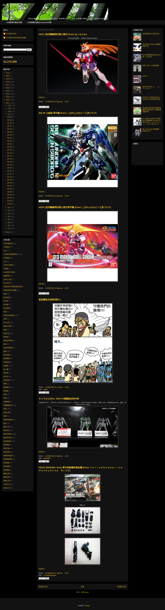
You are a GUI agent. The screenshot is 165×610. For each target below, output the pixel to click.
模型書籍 (7, 445)
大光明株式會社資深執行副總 (16, 37)
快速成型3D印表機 (10, 290)
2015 (8, 91)
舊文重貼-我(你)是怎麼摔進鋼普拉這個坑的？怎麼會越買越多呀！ (151, 109)
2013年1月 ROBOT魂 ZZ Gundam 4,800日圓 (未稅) (151, 98)
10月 (9, 111)
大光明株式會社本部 (14, 22)
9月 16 (9, 159)
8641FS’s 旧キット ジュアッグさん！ (151, 87)
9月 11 (9, 174)
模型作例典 (7, 434)
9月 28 (9, 123)
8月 (9, 207)
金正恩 (6, 301)
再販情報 (7, 276)
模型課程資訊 (8, 455)
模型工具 (7, 427)
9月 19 (9, 150)
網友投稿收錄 (8, 419)
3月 (9, 222)
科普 (5, 312)
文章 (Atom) (85, 592)
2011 (8, 103)
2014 (8, 94)
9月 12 (9, 171)
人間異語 (7, 247)
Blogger (87, 605)
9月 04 (9, 195)
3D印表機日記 (8, 243)
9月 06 (9, 189)
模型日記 (7, 430)
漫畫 (5, 416)
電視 (5, 398)
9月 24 (9, 135)
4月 (9, 219)
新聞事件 (7, 387)
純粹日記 (7, 333)
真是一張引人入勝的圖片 (150, 65)
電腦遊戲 (7, 402)
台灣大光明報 (8, 265)
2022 (8, 73)
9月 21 (9, 144)
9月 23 (9, 138)
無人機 (6, 369)
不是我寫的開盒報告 (49, 575)
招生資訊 (7, 297)
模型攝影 (7, 463)
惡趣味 (45, 389)
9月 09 (9, 180)
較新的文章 (43, 587)
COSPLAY (7, 484)
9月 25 (9, 132)
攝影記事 (7, 473)
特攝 (5, 330)
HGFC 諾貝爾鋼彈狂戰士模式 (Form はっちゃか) (63, 34)
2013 (8, 97)
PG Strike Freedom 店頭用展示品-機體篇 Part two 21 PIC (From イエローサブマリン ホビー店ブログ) (151, 121)
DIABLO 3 (7, 488)
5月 (9, 216)
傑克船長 (7, 362)
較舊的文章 (121, 587)
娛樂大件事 (7, 326)
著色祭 (6, 373)
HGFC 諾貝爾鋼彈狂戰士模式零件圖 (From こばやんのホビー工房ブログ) (75, 207)
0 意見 (67, 196)
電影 (5, 409)
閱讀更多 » (42, 97)
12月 (9, 105)
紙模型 (6, 337)
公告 (5, 261)
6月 (9, 213)
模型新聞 (7, 452)
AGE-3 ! (145, 76)
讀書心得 (7, 481)
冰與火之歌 (7, 279)
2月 (9, 225)
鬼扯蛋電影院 (8, 348)
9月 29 (9, 120)
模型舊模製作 (8, 459)
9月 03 (9, 198)
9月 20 (9, 147)
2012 (8, 100)
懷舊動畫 (7, 470)
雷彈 (5, 394)
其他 (5, 294)
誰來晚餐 (7, 466)
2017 (8, 85)
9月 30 (9, 117)
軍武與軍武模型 (9, 315)
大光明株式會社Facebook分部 (39, 22)
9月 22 (9, 141)
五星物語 (7, 258)
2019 (8, 79)
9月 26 (9, 129)
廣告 (5, 423)
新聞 (5, 384)
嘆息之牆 (7, 412)
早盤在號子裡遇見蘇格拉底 (13, 286)
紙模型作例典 (8, 340)
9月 (9, 114)
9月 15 (9, 162)
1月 (9, 228)
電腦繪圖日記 (8, 405)
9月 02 (9, 201)
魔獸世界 (7, 477)
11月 (9, 108)
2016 (8, 88)
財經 (5, 344)
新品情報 (7, 380)
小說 (5, 250)
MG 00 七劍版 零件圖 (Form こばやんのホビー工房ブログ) (68, 113)
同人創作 (7, 283)
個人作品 (7, 322)
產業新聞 (7, 358)
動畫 (5, 351)
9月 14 (9, 165)
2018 (8, 82)
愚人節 (6, 376)
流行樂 (6, 304)
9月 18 (9, 153)
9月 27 (9, 126)
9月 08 (9, 183)
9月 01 (9, 204)
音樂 (5, 319)
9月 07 (9, 186)
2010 (8, 232)
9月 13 (9, 168)
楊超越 (6, 391)
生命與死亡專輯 (9, 272)
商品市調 (7, 355)
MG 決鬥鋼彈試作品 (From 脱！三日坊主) (151, 56)
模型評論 (7, 448)
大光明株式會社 (50, 101)
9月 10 (9, 177)
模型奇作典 (7, 437)
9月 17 (9, 156)
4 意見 (67, 101)
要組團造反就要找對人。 (51, 299)
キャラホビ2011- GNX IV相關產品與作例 (59, 398)
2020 (8, 76)
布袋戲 (6, 268)
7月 (9, 210)
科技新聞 (7, 308)
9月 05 (9, 192)
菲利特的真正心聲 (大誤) (150, 34)
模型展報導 (47, 458)
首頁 (82, 587)
